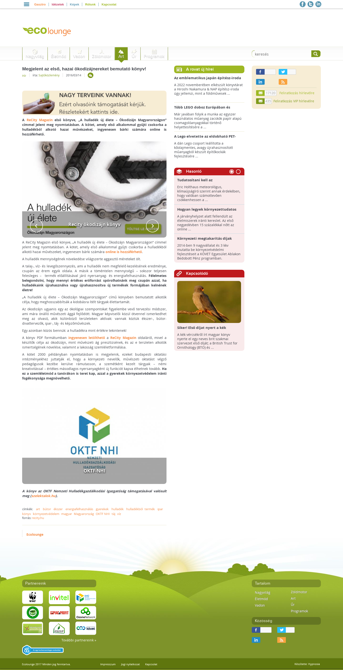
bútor (47, 509)
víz (119, 514)
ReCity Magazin (40, 120)
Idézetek (58, 4)
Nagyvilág (35, 56)
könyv (26, 514)
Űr (134, 56)
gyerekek (102, 509)
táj (113, 514)
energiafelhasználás (79, 509)
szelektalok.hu (43, 495)
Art (121, 56)
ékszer (58, 509)
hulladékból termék (140, 509)
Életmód (58, 56)
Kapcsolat (108, 4)
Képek (74, 4)
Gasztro (40, 4)
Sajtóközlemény (49, 75)
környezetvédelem (46, 514)
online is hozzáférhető (124, 251)
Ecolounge (34, 534)
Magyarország (84, 514)
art (38, 509)
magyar (66, 514)
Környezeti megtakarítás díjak (204, 238)
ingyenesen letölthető (86, 337)
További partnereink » (78, 640)
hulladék (117, 509)
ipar (160, 509)
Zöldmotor (101, 56)
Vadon (79, 56)
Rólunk (90, 4)
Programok (154, 56)
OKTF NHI (103, 514)
